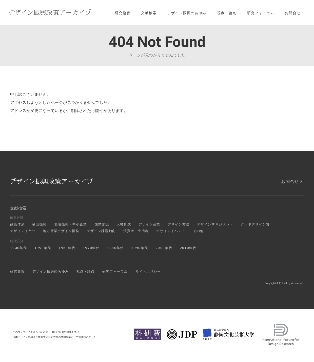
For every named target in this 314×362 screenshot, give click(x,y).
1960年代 (66, 247)
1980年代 (115, 247)
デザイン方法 (178, 224)
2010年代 (188, 247)
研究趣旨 (122, 12)
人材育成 (123, 224)
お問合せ (293, 12)
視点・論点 (227, 12)
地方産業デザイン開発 (61, 230)
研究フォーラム (260, 12)
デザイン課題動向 (101, 230)
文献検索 (149, 12)
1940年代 (18, 247)
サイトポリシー (148, 271)
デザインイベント (170, 230)
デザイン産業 (149, 224)
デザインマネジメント (215, 224)
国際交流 (101, 224)
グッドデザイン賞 (255, 224)
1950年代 (42, 247)
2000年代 (163, 247)
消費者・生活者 (136, 230)
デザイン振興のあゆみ (186, 12)
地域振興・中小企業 (70, 224)
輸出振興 (39, 224)
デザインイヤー (22, 230)
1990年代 (139, 247)
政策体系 (17, 224)
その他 (198, 230)
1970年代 (91, 247)
